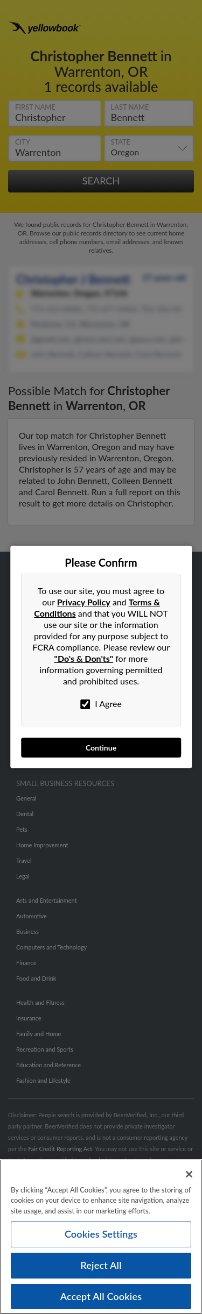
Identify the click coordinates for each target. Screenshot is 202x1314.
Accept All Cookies (101, 1300)
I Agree (101, 703)
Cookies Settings (101, 1238)
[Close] (189, 1178)
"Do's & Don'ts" (84, 658)
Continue (101, 747)
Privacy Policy (83, 602)
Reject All (100, 1269)
